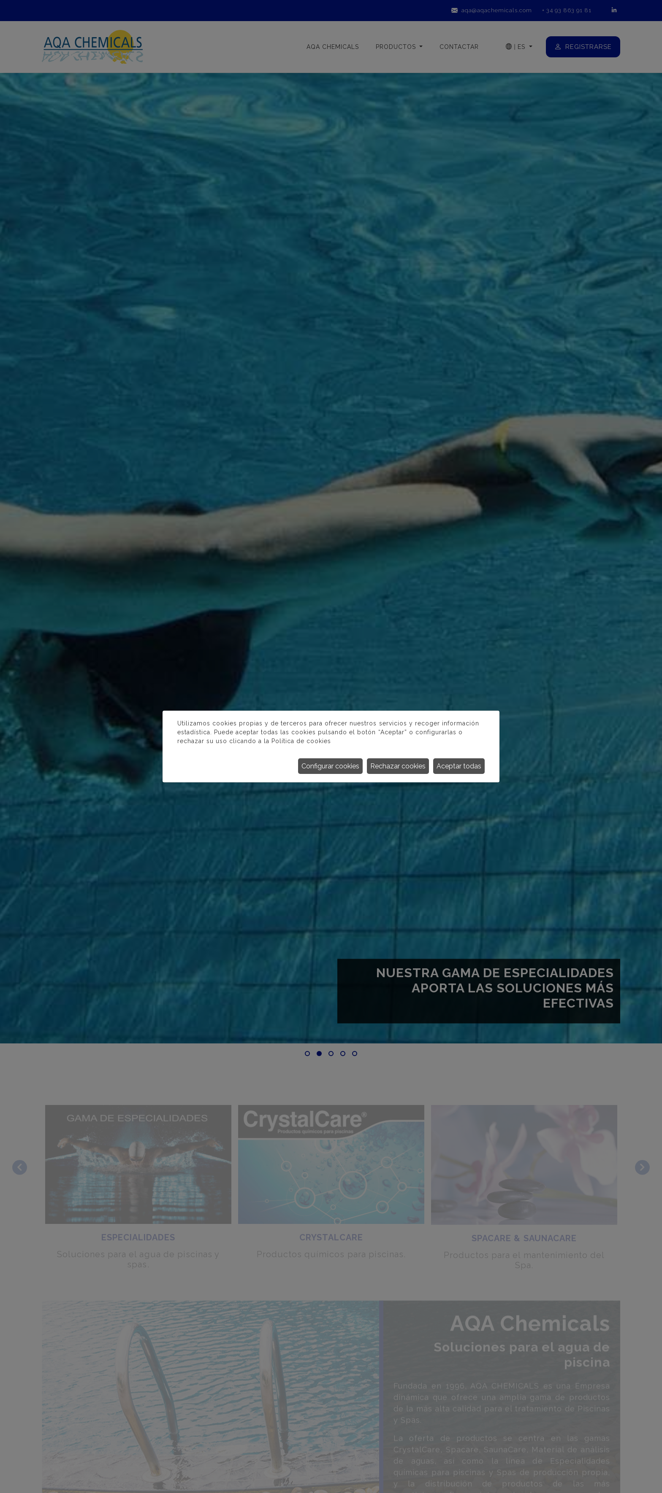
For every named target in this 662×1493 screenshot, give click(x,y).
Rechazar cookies (398, 766)
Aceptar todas (459, 766)
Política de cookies (301, 741)
